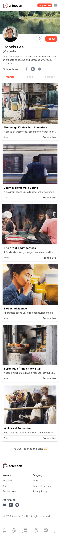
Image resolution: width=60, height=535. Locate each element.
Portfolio (50, 76)
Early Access (45, 5)
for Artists (7, 480)
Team (36, 480)
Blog (5, 486)
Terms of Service (42, 486)
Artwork (10, 76)
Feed (30, 76)
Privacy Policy (40, 491)
